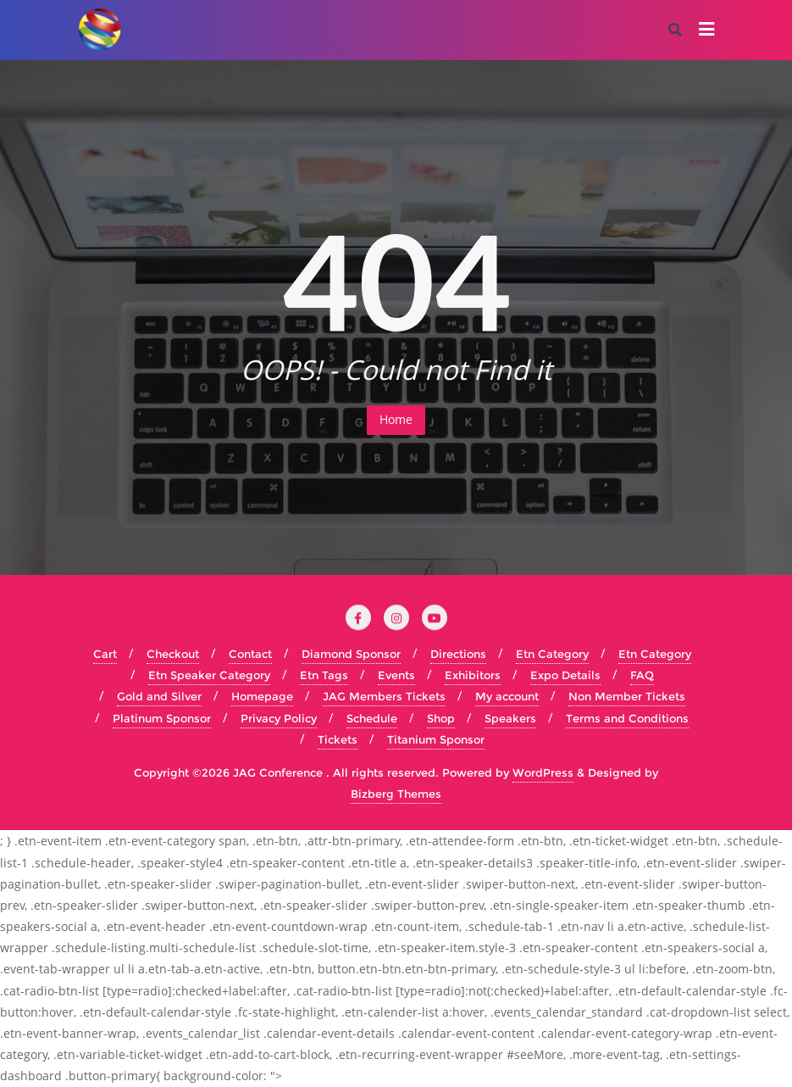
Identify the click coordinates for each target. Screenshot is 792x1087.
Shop (441, 718)
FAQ (642, 675)
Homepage (262, 696)
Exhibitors (473, 675)
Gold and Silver (159, 696)
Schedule (371, 718)
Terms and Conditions (627, 718)
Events (396, 675)
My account (507, 696)
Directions (458, 654)
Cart (105, 654)
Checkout (173, 654)
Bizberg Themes (396, 793)
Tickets (337, 739)
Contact (250, 654)
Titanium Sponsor (436, 739)
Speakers (510, 718)
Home (396, 419)
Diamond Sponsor (351, 654)
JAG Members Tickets (384, 696)
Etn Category (552, 654)
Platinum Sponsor (162, 718)
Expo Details (565, 675)
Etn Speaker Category (209, 675)
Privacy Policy (279, 718)
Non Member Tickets (626, 696)
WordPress (542, 772)
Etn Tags (324, 675)
